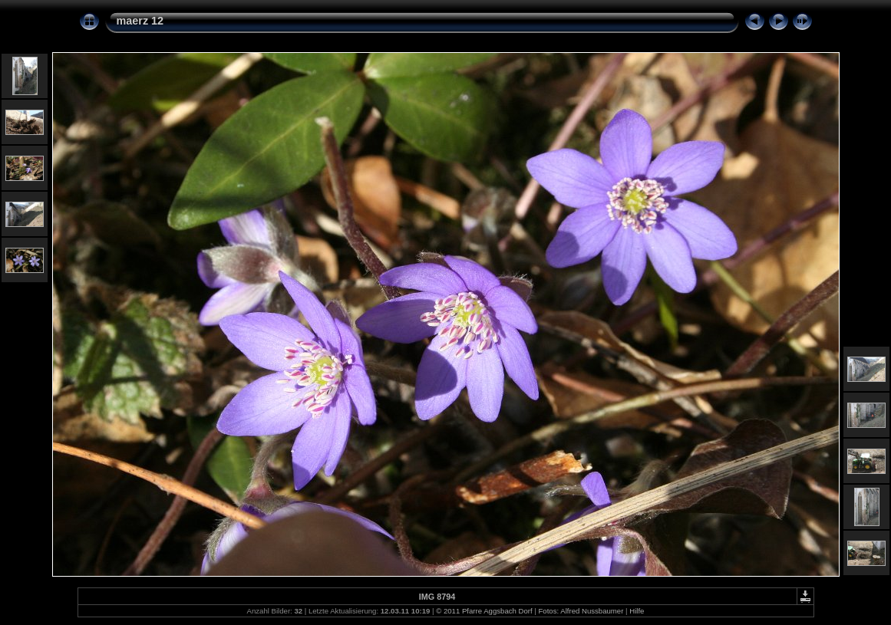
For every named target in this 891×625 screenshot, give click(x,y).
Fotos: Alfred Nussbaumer (580, 611)
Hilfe (636, 611)
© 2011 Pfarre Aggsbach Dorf (484, 611)
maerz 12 (140, 21)
